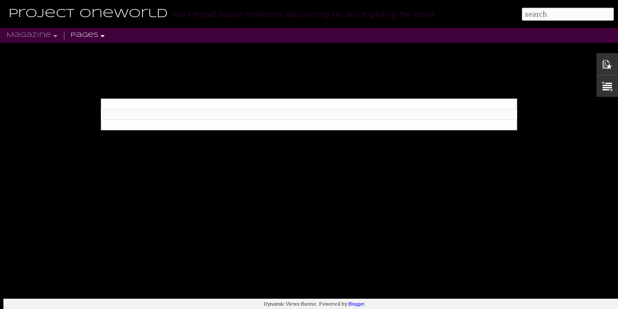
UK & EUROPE (89, 35)
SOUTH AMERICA (139, 35)
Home (56, 35)
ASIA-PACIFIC (319, 35)
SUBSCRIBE (430, 35)
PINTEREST (392, 35)
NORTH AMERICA (194, 35)
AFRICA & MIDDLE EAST (259, 35)
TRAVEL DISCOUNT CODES (490, 35)
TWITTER (357, 35)
